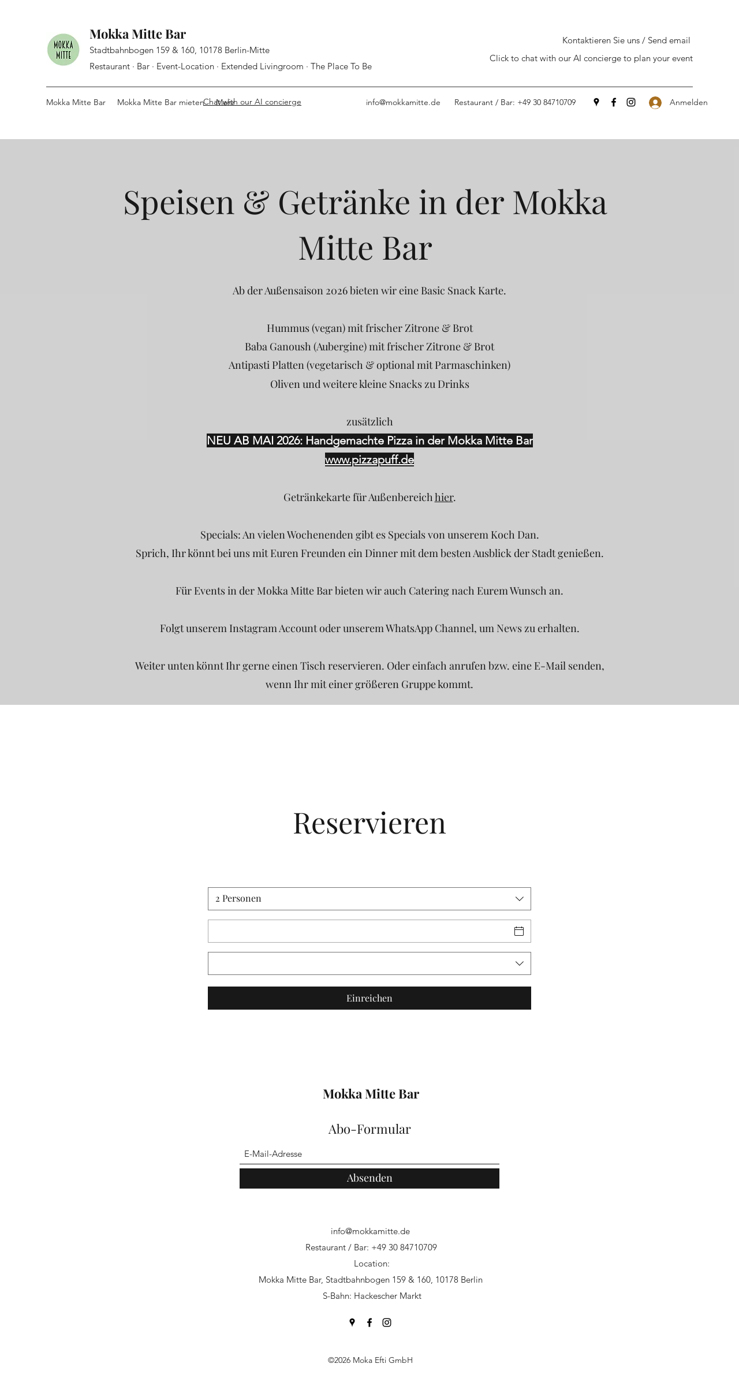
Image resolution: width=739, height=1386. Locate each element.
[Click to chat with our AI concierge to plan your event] (591, 58)
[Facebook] (613, 102)
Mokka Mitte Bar (137, 33)
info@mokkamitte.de (403, 102)
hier (444, 497)
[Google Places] (596, 102)
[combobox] (369, 898)
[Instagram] (631, 102)
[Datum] (359, 931)
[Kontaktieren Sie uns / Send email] (626, 40)
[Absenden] (369, 1178)
